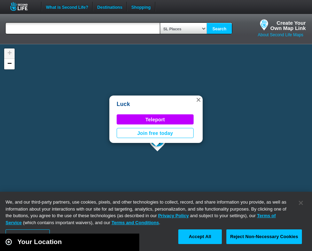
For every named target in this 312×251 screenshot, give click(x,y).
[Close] (301, 203)
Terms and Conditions (135, 222)
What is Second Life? (67, 6)
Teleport (155, 119)
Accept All (200, 236)
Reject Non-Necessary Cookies (264, 236)
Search (219, 28)
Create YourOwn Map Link (288, 25)
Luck (123, 104)
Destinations (109, 6)
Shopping (140, 6)
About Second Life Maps (280, 34)
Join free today (155, 133)
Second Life (23, 6)
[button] (198, 100)
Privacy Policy (173, 215)
